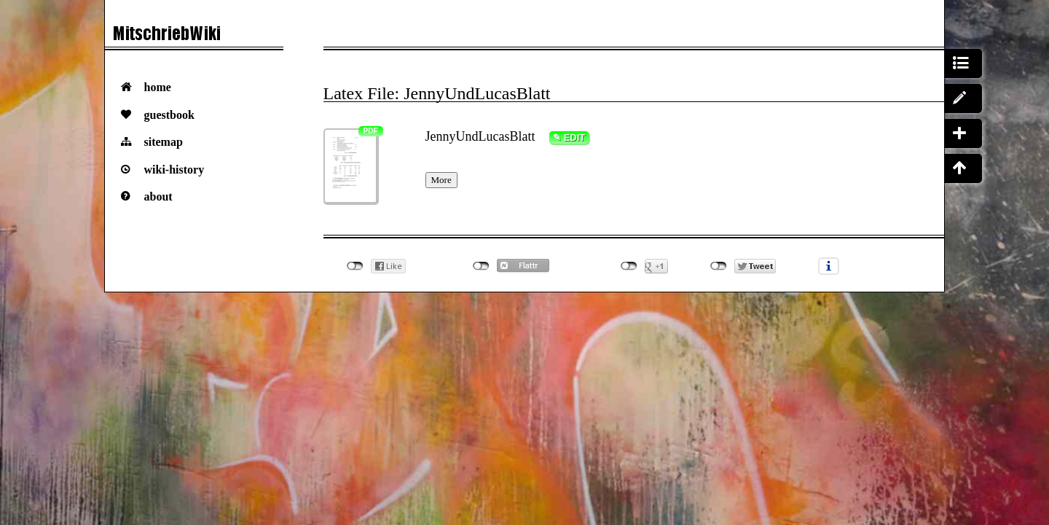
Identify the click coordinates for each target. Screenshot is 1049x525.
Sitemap (163, 142)
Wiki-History (174, 169)
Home (157, 87)
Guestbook (169, 115)
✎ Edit (569, 137)
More (441, 179)
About (158, 196)
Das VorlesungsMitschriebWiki (194, 36)
